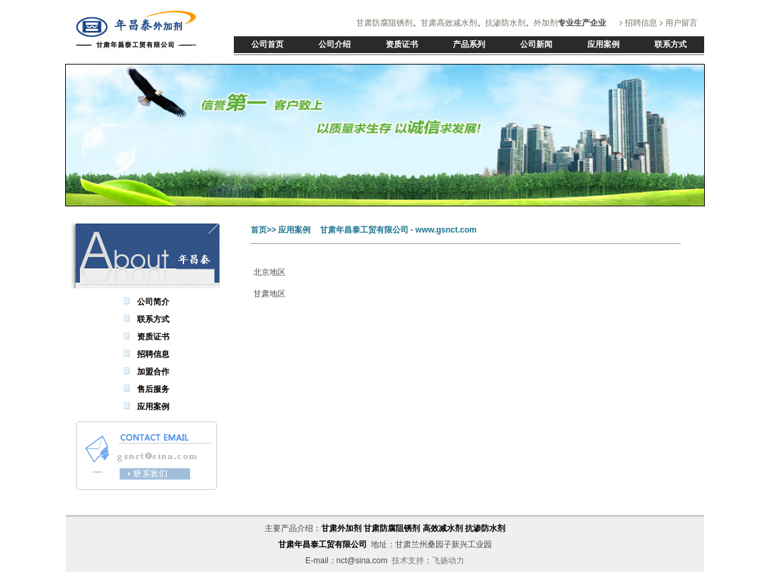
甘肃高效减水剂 (449, 23)
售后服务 (153, 389)
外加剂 (545, 23)
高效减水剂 (443, 528)
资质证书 (153, 336)
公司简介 (153, 302)
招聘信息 (641, 23)
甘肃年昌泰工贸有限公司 (322, 544)
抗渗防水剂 (505, 23)
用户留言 (681, 23)
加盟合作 (153, 371)
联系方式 (153, 319)
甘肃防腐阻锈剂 (384, 23)
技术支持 (408, 560)
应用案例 (153, 406)
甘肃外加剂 (341, 528)
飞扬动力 (448, 560)
